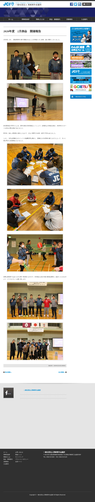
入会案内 (84, 19)
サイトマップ (19, 457)
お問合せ (87, 4)
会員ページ (81, 97)
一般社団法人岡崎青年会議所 (32, 390)
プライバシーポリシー (21, 459)
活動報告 (69, 19)
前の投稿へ (8, 372)
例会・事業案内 (55, 19)
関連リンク (18, 454)
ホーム (10, 19)
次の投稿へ (61, 372)
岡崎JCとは (40, 19)
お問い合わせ (19, 452)
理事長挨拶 (25, 19)
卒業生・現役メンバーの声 (81, 35)
